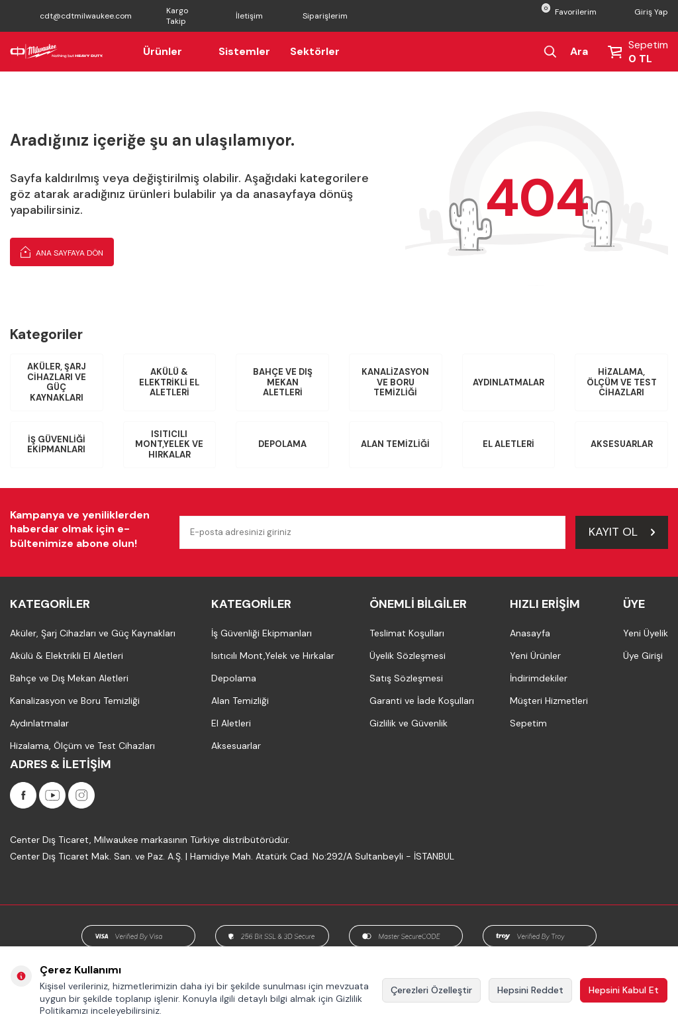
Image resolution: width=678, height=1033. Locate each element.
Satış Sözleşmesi (406, 678)
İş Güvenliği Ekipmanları (56, 445)
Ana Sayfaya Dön (62, 252)
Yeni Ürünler (535, 656)
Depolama (282, 444)
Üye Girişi (643, 656)
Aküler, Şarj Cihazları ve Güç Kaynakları (56, 382)
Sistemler (244, 51)
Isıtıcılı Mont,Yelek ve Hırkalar (169, 444)
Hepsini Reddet (530, 990)
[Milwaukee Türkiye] (56, 52)
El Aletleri (508, 444)
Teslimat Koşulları (406, 633)
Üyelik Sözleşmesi (407, 656)
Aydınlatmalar (508, 382)
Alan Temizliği (395, 444)
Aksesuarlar (622, 444)
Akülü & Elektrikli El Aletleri (169, 382)
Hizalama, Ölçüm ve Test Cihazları (622, 382)
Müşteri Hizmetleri (549, 701)
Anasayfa (530, 633)
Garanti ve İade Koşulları (421, 701)
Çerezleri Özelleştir (431, 990)
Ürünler (171, 51)
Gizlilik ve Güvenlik (408, 723)
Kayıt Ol (622, 532)
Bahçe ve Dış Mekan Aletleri (283, 382)
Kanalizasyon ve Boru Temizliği (395, 382)
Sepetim (528, 723)
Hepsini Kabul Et (624, 990)
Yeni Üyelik (645, 633)
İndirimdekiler (538, 678)
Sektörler (315, 51)
